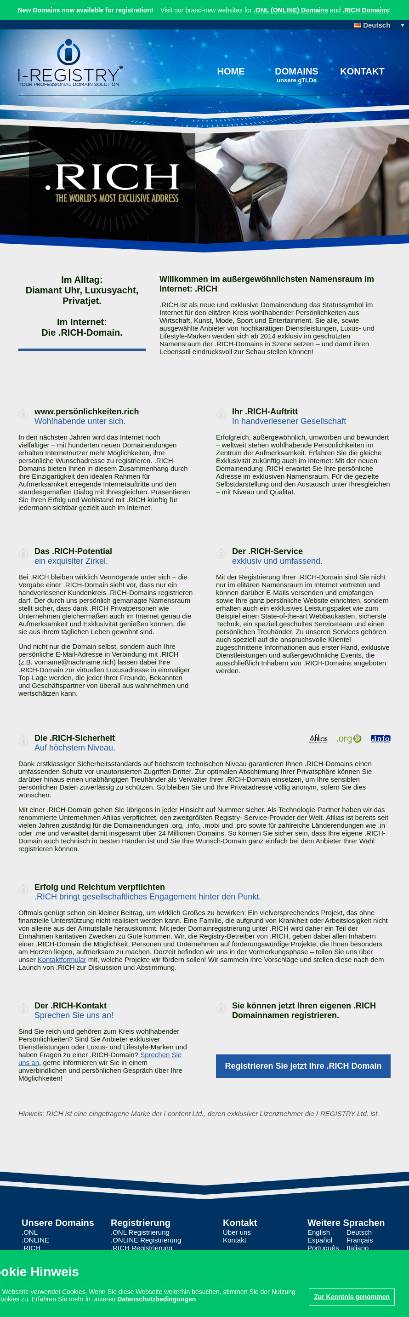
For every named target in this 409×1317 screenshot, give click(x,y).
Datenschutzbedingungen (156, 1299)
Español (319, 1240)
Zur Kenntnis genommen (352, 1296)
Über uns (237, 1232)
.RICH (31, 1248)
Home (231, 71)
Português (323, 1248)
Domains (296, 75)
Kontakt (362, 71)
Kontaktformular (62, 959)
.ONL (30, 1232)
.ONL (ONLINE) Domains (291, 10)
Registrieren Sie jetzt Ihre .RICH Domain (303, 1066)
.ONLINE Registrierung (146, 1240)
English (318, 1232)
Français (360, 1240)
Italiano (358, 1248)
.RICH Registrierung (141, 1248)
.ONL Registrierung (140, 1232)
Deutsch (359, 1232)
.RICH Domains (366, 10)
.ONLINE (35, 1240)
